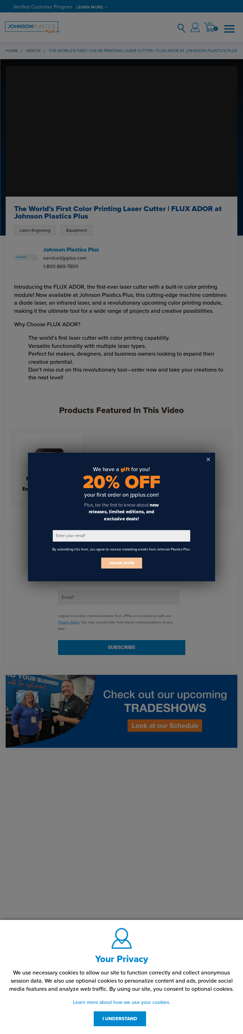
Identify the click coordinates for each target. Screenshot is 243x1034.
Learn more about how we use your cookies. (121, 1002)
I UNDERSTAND (120, 1019)
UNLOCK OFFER (121, 563)
